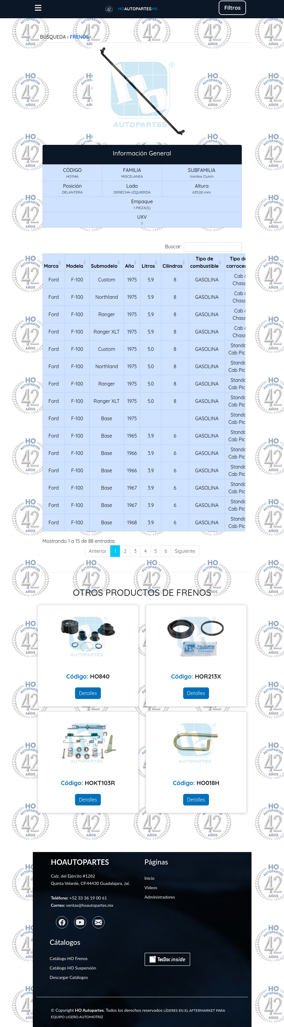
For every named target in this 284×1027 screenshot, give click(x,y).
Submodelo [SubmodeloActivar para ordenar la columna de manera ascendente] (104, 266)
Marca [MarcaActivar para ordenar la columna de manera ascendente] (51, 266)
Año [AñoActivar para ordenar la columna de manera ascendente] (129, 266)
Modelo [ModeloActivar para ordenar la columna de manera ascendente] (75, 266)
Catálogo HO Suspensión (73, 967)
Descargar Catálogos (69, 977)
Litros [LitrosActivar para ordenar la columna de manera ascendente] (148, 266)
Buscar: (203, 247)
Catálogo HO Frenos (69, 958)
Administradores (160, 896)
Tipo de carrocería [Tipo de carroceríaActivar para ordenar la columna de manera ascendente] (238, 262)
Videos (151, 887)
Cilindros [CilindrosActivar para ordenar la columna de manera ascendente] (173, 266)
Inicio (150, 878)
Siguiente (185, 551)
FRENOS (79, 37)
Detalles (88, 693)
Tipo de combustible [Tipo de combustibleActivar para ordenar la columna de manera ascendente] (204, 262)
